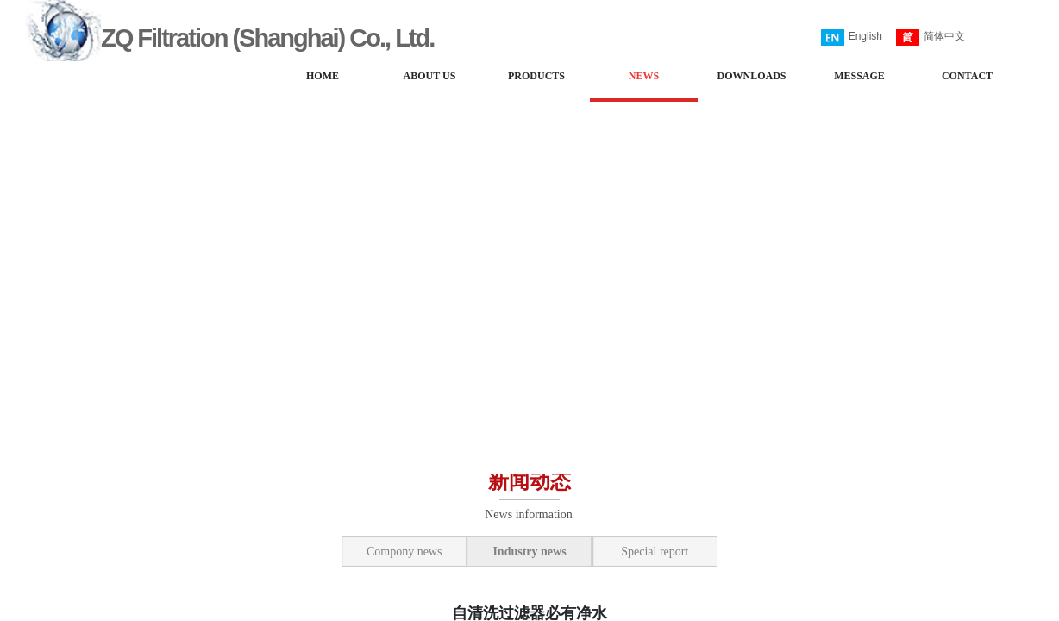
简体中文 (930, 37)
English (851, 37)
